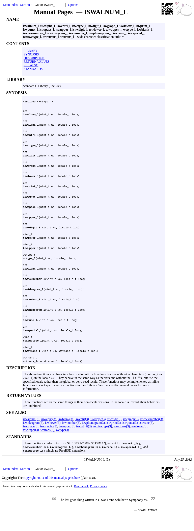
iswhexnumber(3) (151, 434)
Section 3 (26, 4)
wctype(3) (62, 445)
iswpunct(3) (130, 438)
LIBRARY (30, 50)
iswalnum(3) (31, 434)
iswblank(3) (65, 434)
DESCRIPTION (34, 58)
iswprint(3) (113, 438)
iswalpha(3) (48, 434)
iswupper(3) (66, 442)
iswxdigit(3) (84, 442)
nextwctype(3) (102, 442)
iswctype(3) (98, 434)
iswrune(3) (146, 438)
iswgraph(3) (131, 434)
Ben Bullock (81, 501)
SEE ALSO (31, 65)
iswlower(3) (52, 438)
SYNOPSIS (31, 54)
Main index (10, 4)
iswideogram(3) (33, 438)
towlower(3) (139, 442)
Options (73, 4)
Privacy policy (98, 501)
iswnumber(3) (71, 438)
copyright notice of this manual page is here (51, 493)
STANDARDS (33, 69)
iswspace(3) (30, 442)
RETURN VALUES (37, 61)
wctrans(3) (47, 445)
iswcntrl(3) (82, 434)
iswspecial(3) (48, 442)
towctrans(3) (122, 442)
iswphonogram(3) (93, 438)
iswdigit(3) (114, 434)
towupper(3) (31, 445)
